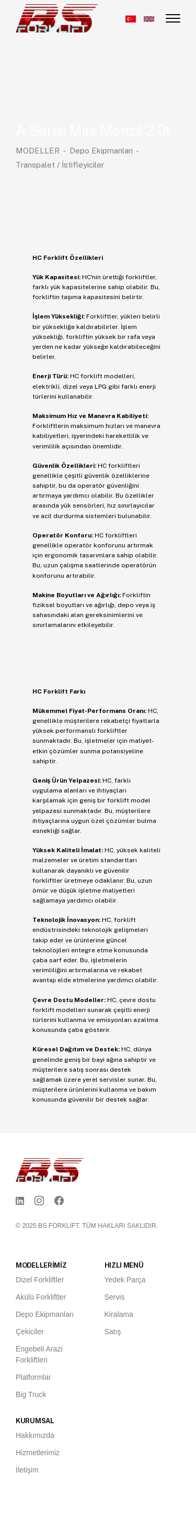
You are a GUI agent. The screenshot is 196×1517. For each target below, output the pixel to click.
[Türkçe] (130, 19)
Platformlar (33, 1377)
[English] (149, 19)
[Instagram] (39, 1201)
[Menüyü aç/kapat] (173, 18)
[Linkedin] (20, 1201)
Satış (113, 1331)
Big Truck (31, 1394)
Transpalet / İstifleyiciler (60, 164)
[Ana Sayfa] (57, 17)
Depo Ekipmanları (101, 150)
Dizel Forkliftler (40, 1280)
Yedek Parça (125, 1280)
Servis (115, 1297)
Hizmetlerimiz (38, 1452)
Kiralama (119, 1314)
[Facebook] (59, 1201)
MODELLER (38, 150)
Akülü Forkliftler (41, 1297)
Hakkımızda (35, 1435)
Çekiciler (30, 1331)
